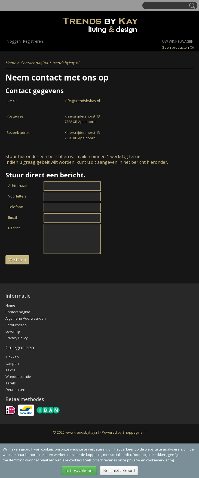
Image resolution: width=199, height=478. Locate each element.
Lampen (12, 363)
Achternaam (18, 185)
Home (10, 62)
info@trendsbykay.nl (82, 100)
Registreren (33, 41)
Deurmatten (15, 389)
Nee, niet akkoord (119, 470)
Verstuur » (17, 259)
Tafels (10, 383)
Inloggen (13, 41)
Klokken (12, 356)
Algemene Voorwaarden (25, 318)
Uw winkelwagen (178, 41)
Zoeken (191, 6)
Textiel (10, 370)
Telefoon (15, 206)
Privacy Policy (16, 337)
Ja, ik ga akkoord (79, 470)
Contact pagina (17, 311)
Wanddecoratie (18, 376)
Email (12, 217)
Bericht (14, 228)
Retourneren (16, 324)
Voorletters (17, 196)
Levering (12, 331)
